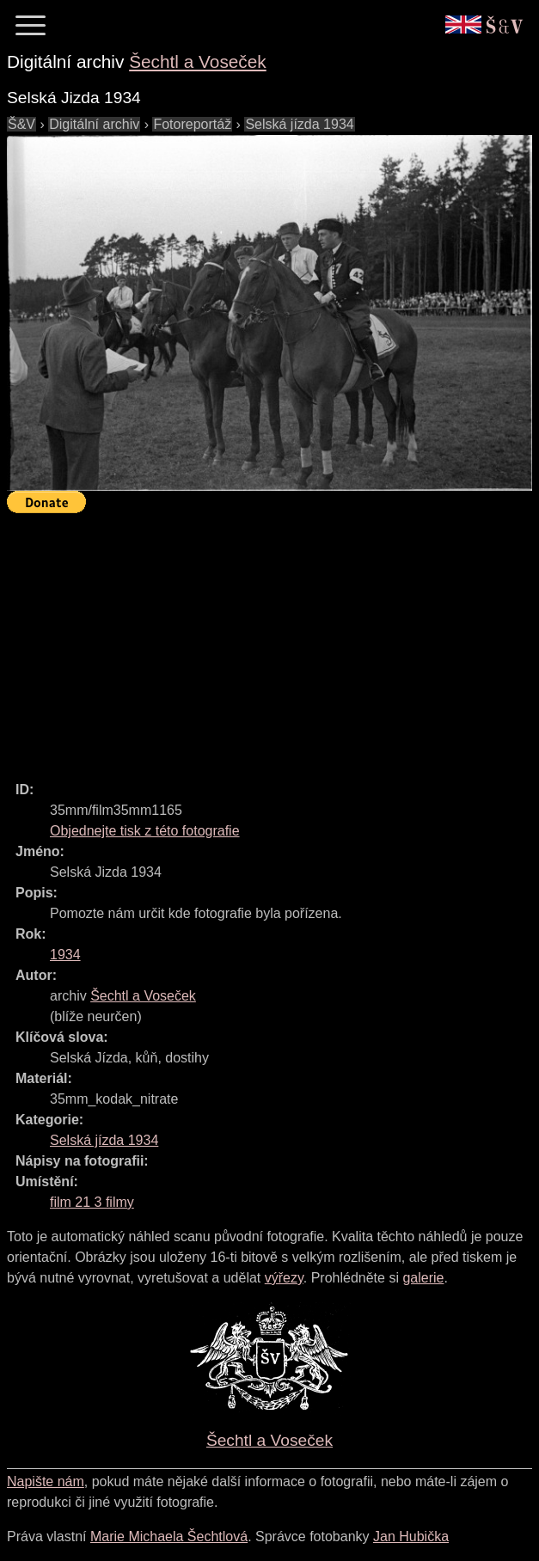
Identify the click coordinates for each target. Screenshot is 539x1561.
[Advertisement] (273, 639)
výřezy (284, 1277)
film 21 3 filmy (92, 1202)
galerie (423, 1277)
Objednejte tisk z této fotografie (145, 830)
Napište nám (45, 1481)
